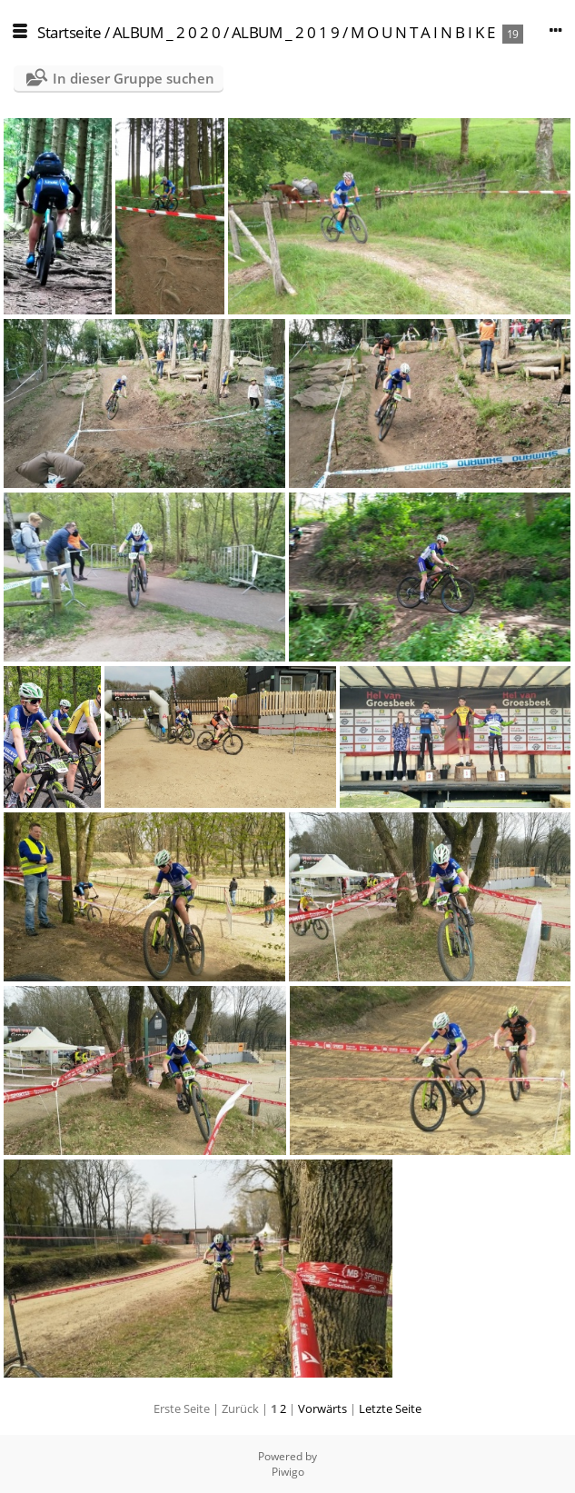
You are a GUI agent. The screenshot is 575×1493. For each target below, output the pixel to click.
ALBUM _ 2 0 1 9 (286, 32)
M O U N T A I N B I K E (423, 32)
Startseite (69, 32)
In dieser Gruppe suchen (133, 78)
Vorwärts (322, 1408)
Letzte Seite (390, 1408)
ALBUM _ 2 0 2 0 (167, 32)
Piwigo (288, 1471)
